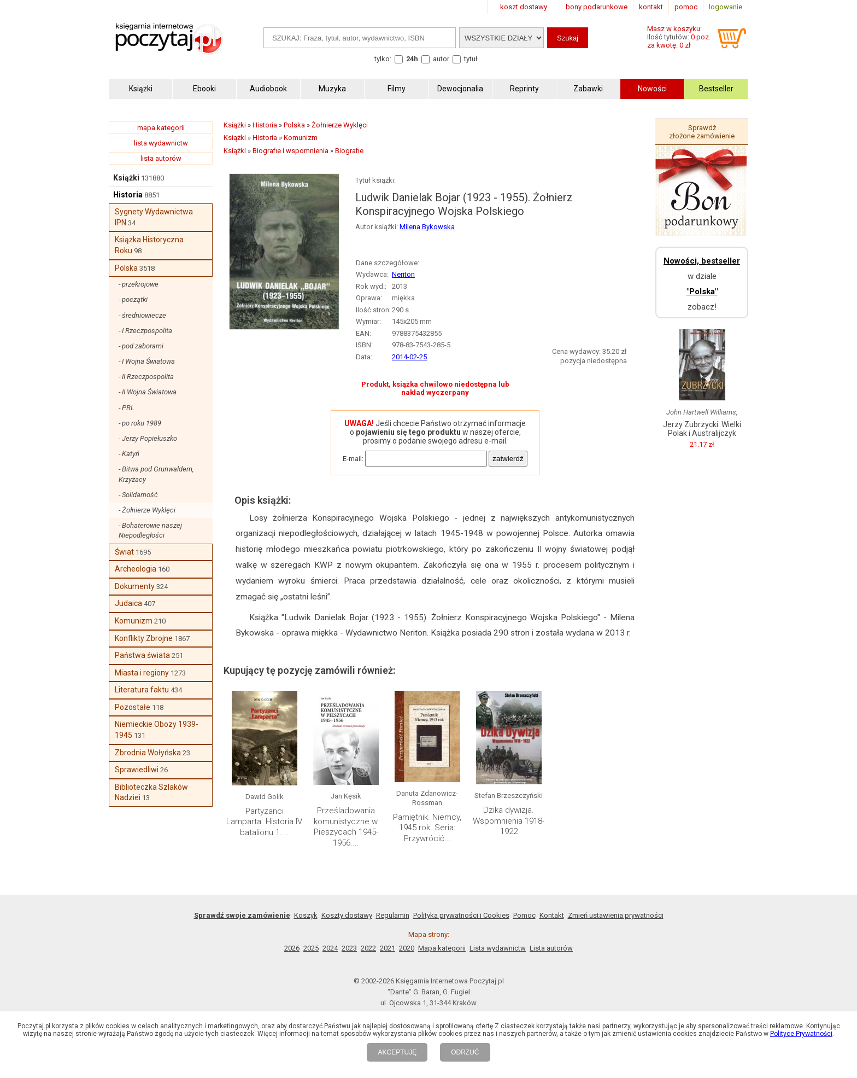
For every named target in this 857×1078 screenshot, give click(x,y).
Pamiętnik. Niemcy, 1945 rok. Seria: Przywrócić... (427, 827)
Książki (126, 177)
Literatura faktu (142, 689)
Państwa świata (142, 655)
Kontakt (551, 915)
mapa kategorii (161, 128)
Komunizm (133, 620)
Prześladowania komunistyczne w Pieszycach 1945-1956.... (346, 827)
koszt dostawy (523, 7)
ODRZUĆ (465, 1052)
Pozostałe (132, 707)
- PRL (126, 408)
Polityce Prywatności (801, 1034)
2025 (311, 948)
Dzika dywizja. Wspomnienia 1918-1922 (508, 820)
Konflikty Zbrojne (144, 638)
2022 (368, 948)
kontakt (651, 7)
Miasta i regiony (142, 672)
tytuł (471, 59)
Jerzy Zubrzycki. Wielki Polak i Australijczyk (702, 429)
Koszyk (306, 915)
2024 (330, 948)
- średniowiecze (142, 315)
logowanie (725, 7)
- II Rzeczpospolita (146, 376)
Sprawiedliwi (137, 769)
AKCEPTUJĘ (397, 1052)
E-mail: (353, 458)
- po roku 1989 (140, 423)
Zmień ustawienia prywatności (616, 915)
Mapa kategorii (442, 948)
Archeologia (135, 568)
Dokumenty (135, 586)
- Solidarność (138, 495)
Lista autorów (551, 948)
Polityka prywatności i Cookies (461, 915)
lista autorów (160, 158)
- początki (133, 299)
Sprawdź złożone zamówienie (702, 132)
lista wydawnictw (161, 143)
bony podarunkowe (596, 7)
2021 (387, 948)
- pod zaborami (141, 346)
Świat (124, 551)
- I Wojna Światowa (147, 361)
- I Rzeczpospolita (145, 331)
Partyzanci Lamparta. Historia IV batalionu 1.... (264, 821)
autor (441, 59)
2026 (292, 948)
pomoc (685, 7)
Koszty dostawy (346, 915)
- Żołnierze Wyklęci (147, 510)
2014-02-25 (409, 357)
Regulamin (392, 915)
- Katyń (129, 454)
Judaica (128, 603)
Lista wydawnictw (497, 948)
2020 (406, 948)
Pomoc (524, 915)
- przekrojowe (139, 284)
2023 (349, 948)
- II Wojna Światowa (148, 392)
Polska (126, 268)
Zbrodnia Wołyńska (148, 752)
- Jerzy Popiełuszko (148, 438)
